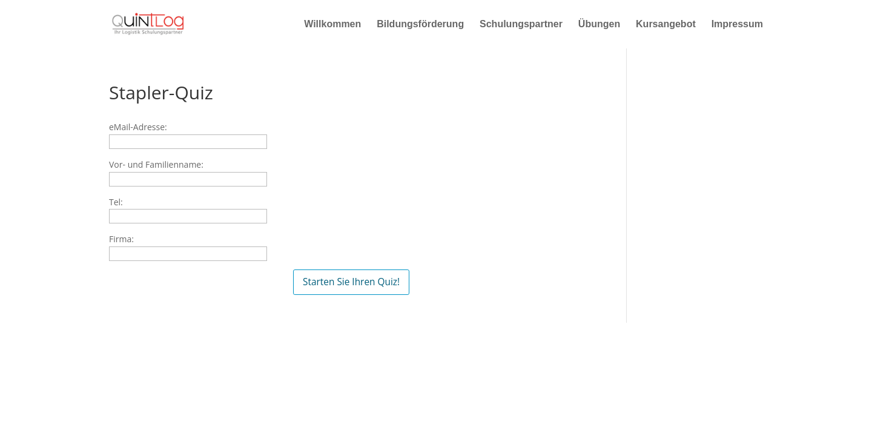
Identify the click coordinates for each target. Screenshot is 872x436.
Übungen (599, 24)
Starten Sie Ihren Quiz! (351, 282)
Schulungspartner (521, 24)
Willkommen (332, 24)
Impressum (737, 24)
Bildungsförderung (420, 24)
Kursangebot (666, 24)
